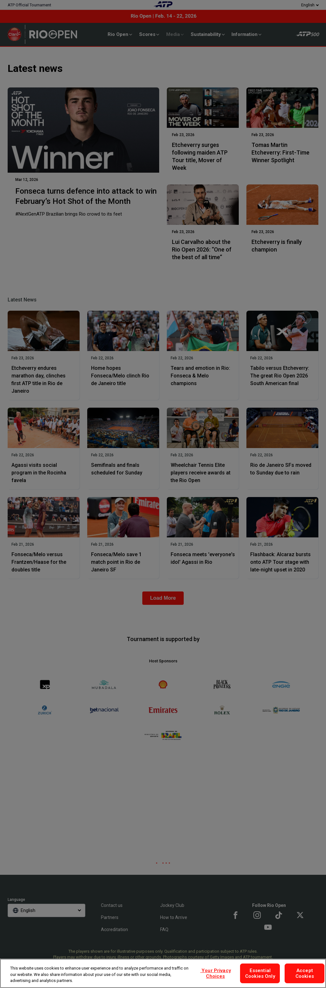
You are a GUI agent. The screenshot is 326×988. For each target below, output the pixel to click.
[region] (163, 973)
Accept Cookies (304, 973)
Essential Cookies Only (260, 973)
